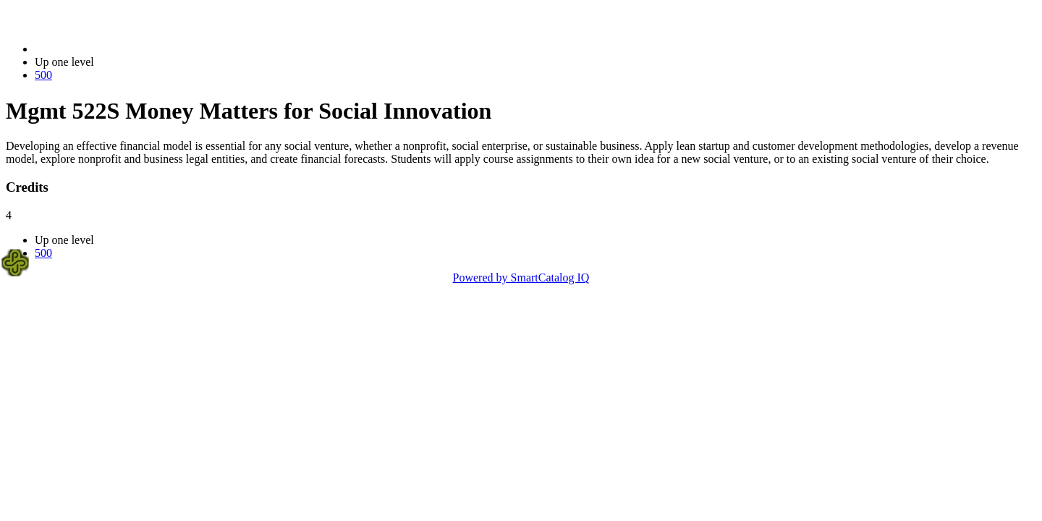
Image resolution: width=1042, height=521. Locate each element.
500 (43, 75)
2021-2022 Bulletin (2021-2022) (110, 49)
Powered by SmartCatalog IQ (521, 277)
